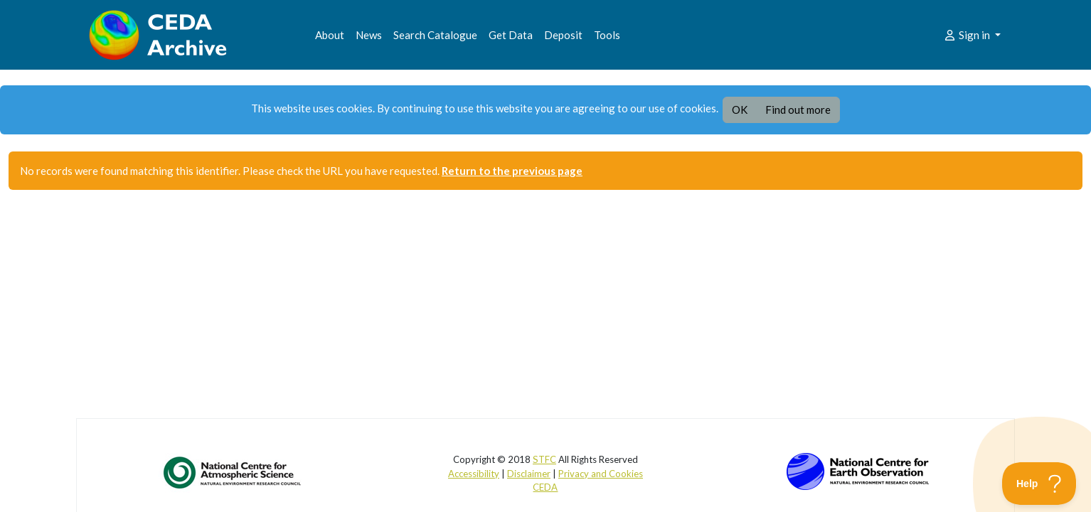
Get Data (511, 34)
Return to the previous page (512, 170)
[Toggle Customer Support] (1039, 483)
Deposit (563, 34)
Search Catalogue (435, 34)
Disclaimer (528, 473)
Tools (607, 34)
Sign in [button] (967, 34)
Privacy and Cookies (600, 473)
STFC (544, 459)
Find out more (798, 109)
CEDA (545, 487)
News (369, 34)
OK (739, 109)
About (329, 34)
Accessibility (473, 473)
